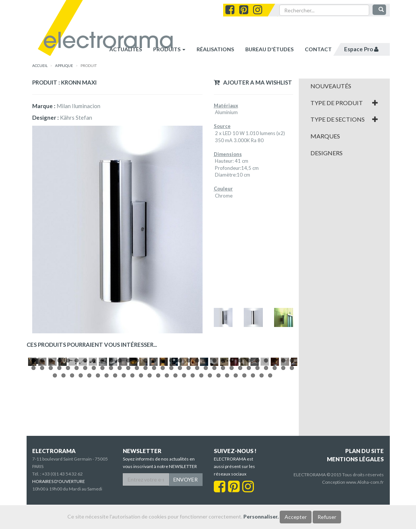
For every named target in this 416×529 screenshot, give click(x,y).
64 (63, 446)
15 (154, 431)
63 (55, 446)
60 (275, 438)
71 (124, 446)
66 (81, 446)
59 (266, 438)
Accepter (296, 517)
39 (94, 438)
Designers (326, 153)
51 (197, 438)
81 (210, 446)
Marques (325, 136)
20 (197, 431)
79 (193, 446)
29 (275, 431)
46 (154, 438)
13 (137, 431)
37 (77, 438)
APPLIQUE (64, 65)
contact (318, 49)
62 (292, 438)
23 (223, 431)
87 (261, 446)
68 (98, 446)
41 (111, 438)
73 (141, 446)
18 (180, 431)
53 (214, 438)
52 (206, 438)
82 (218, 446)
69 (106, 446)
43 (128, 438)
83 (227, 446)
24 (232, 431)
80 (201, 446)
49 (180, 438)
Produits (169, 49)
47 (163, 438)
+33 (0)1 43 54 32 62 (62, 498)
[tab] (344, 86)
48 (171, 438)
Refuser (327, 517)
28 (266, 431)
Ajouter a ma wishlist (253, 82)
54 (223, 438)
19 (188, 431)
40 (102, 438)
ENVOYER (185, 504)
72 (132, 446)
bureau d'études (269, 49)
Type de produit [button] (344, 103)
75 (158, 446)
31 (292, 431)
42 (120, 438)
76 (167, 446)
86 (253, 446)
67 (89, 446)
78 (184, 446)
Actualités (125, 49)
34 (51, 438)
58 (257, 438)
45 (145, 438)
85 (244, 446)
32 (33, 438)
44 (137, 438)
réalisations (215, 49)
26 (249, 431)
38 (85, 438)
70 (115, 446)
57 (249, 438)
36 (68, 438)
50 (188, 438)
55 (232, 438)
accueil (40, 65)
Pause (35, 430)
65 (72, 446)
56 (240, 438)
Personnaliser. (261, 516)
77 (175, 446)
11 (120, 431)
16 (163, 431)
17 (171, 431)
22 (214, 431)
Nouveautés (330, 86)
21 (206, 431)
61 (283, 438)
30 (283, 431)
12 (128, 431)
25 (240, 431)
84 (236, 446)
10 (111, 431)
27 (257, 431)
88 (270, 446)
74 (150, 446)
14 (145, 431)
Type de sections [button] (344, 119)
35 (59, 438)
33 (42, 438)
